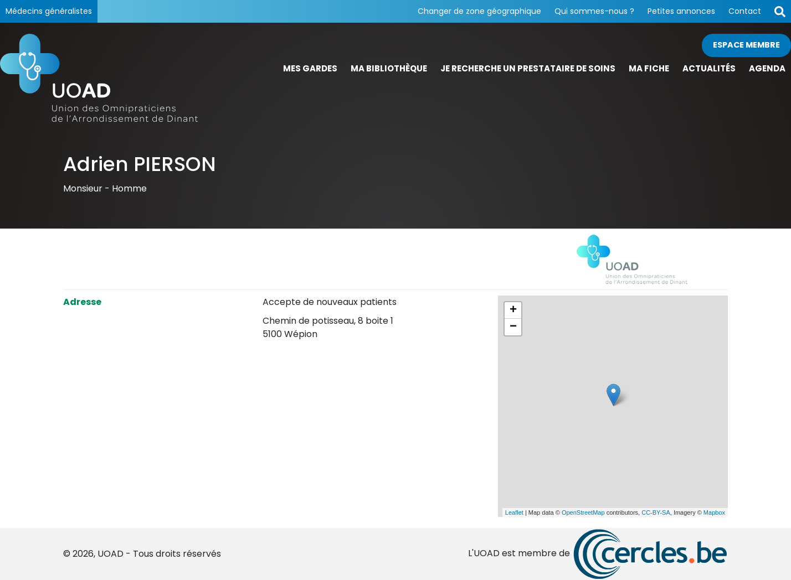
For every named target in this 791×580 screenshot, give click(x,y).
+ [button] (513, 310)
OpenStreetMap (583, 512)
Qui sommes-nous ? (594, 11)
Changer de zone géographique (479, 11)
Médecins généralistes (49, 11)
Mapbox (714, 512)
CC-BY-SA (655, 512)
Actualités (709, 68)
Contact (744, 11)
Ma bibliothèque (389, 68)
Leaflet (514, 512)
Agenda (767, 68)
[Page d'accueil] (99, 78)
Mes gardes (310, 68)
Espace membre (746, 44)
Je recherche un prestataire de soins (527, 68)
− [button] (513, 327)
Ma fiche (649, 68)
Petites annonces (681, 11)
